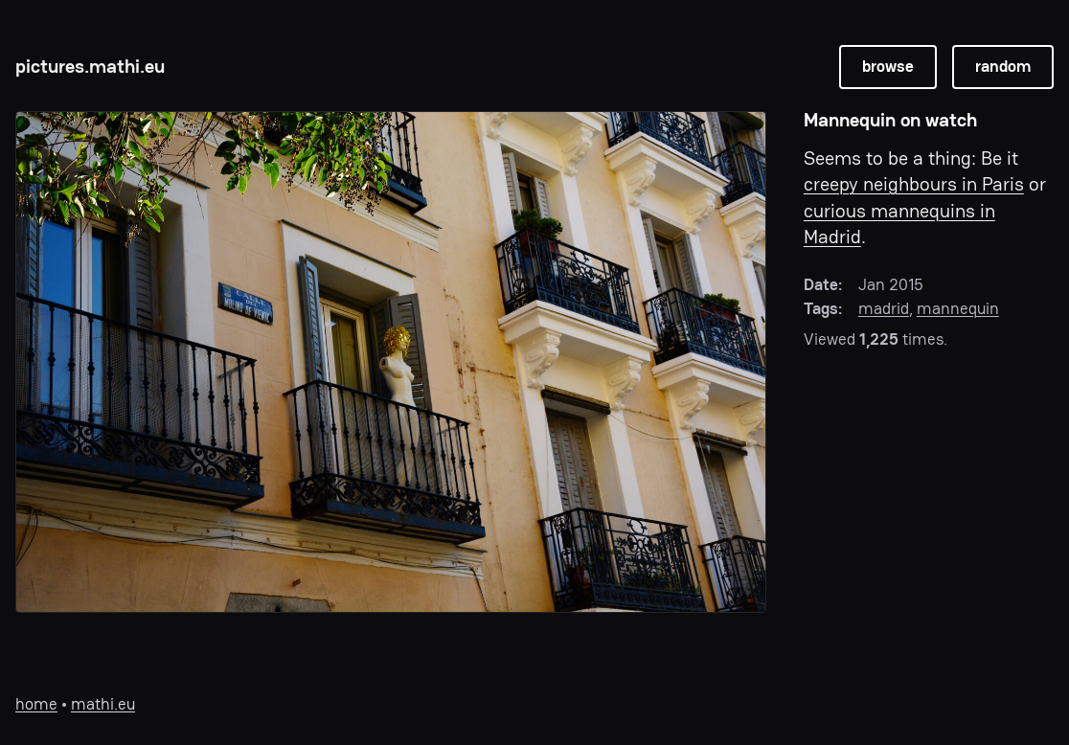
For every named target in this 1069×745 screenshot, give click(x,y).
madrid (883, 309)
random (1003, 66)
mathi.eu (103, 704)
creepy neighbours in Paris (914, 184)
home (36, 704)
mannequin (958, 309)
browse (888, 66)
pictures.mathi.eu (90, 67)
